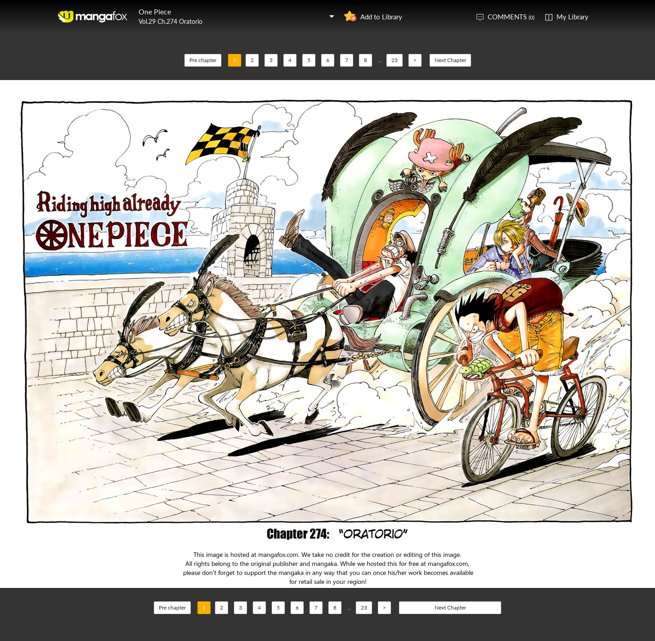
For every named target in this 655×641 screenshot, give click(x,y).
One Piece (155, 11)
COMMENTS (511, 17)
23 (394, 60)
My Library (572, 17)
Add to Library (381, 17)
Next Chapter (450, 60)
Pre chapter (202, 60)
